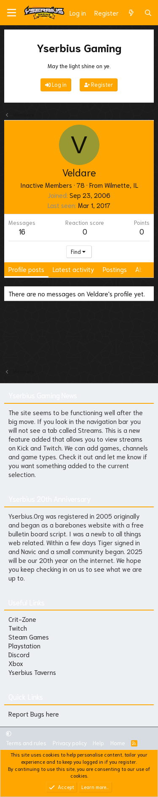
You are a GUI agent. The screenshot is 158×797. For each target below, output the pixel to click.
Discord (18, 654)
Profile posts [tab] (26, 269)
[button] (8, 733)
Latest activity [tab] (73, 269)
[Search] (148, 13)
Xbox (15, 663)
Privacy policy (70, 742)
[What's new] (131, 13)
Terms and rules (26, 742)
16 (22, 231)
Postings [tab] (115, 269)
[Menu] (11, 12)
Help (98, 742)
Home (117, 742)
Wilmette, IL (121, 185)
